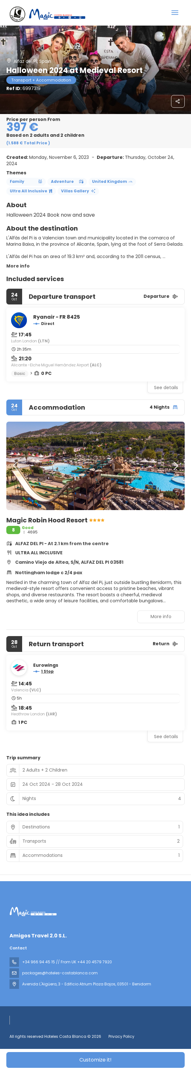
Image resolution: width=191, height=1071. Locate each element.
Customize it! (95, 1059)
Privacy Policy (121, 1036)
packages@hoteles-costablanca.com (60, 973)
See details (166, 387)
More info (18, 266)
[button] (15, 466)
